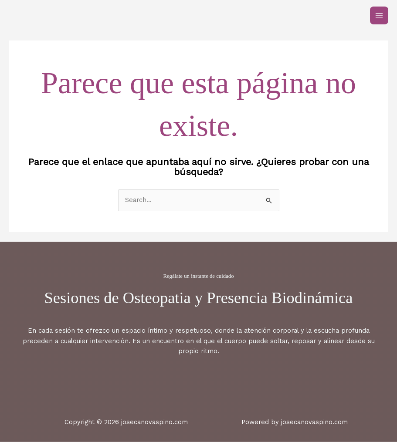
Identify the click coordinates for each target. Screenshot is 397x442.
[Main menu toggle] (379, 16)
